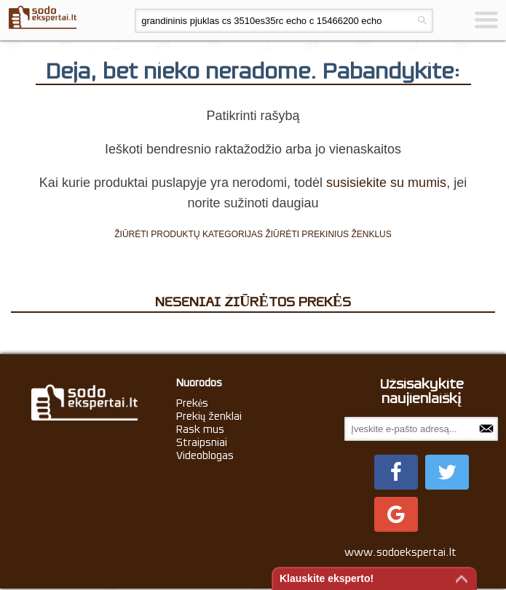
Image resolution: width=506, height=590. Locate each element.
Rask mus (200, 429)
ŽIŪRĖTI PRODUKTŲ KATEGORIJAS (188, 234)
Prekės (192, 403)
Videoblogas (205, 455)
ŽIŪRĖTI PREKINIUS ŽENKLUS (328, 234)
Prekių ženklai (209, 416)
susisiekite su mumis (386, 182)
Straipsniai (201, 442)
